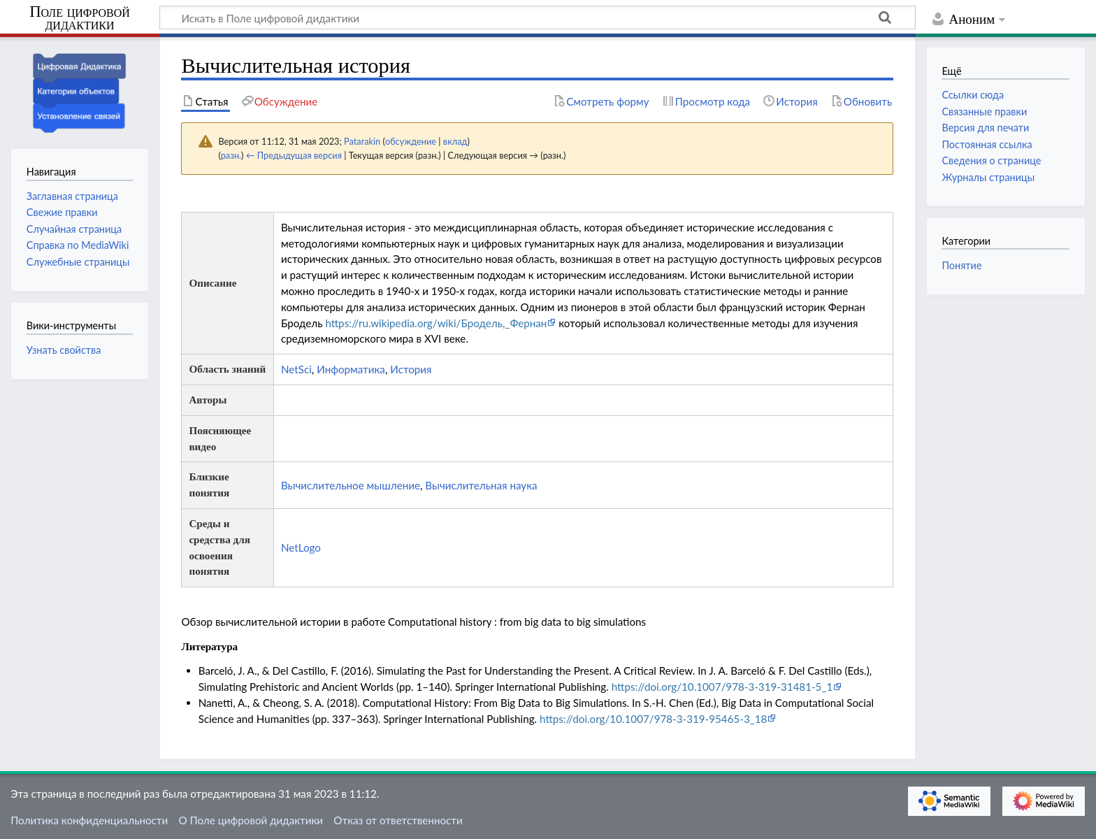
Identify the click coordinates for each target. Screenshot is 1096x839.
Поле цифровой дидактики (79, 18)
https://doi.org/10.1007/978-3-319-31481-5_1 (722, 686)
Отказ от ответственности (397, 820)
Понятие (961, 265)
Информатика (351, 369)
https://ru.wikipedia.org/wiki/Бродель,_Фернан (436, 323)
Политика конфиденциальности (89, 820)
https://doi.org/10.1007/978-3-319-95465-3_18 (653, 718)
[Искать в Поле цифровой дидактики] (537, 17)
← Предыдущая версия (294, 155)
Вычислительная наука (481, 485)
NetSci (296, 369)
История (410, 369)
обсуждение (410, 141)
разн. (231, 155)
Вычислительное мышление (350, 485)
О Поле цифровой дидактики (250, 820)
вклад (455, 141)
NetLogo (301, 547)
